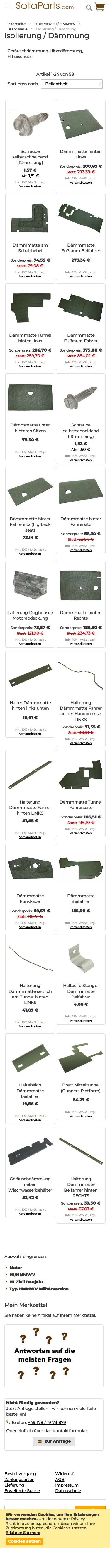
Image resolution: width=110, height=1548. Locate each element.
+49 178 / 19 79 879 (47, 1422)
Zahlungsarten (19, 1479)
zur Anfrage (58, 1441)
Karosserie (18, 29)
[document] (55, 1528)
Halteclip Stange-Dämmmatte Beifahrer (81, 991)
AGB (60, 1479)
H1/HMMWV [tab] (22, 1275)
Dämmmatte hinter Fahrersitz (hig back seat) (30, 524)
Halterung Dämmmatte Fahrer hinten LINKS (30, 808)
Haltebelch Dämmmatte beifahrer (30, 1091)
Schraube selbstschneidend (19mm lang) (81, 431)
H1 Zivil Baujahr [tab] (26, 1282)
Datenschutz (68, 1490)
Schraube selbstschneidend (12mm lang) (30, 157)
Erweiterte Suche (22, 1490)
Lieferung (14, 1485)
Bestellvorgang (20, 1473)
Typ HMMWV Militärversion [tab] (39, 1289)
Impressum (67, 1485)
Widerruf (64, 1473)
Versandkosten (30, 186)
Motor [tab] (15, 1268)
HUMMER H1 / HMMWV (55, 24)
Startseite (17, 24)
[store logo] (41, 5)
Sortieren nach (23, 84)
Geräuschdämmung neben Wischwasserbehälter (30, 1184)
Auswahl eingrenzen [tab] (25, 1256)
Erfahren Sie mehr (23, 1532)
